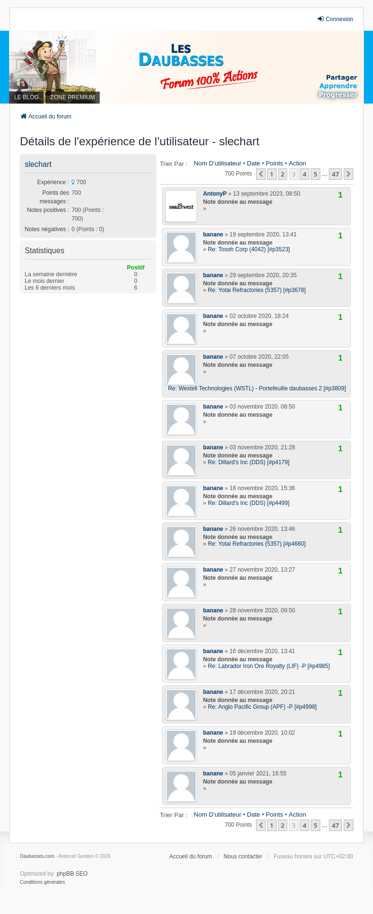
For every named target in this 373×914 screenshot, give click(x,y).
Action (297, 163)
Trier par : (173, 163)
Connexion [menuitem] (335, 19)
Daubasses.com (37, 856)
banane (213, 234)
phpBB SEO (72, 873)
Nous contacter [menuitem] (242, 856)
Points (274, 163)
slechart (37, 164)
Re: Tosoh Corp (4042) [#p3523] (249, 249)
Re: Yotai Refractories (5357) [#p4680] (256, 543)
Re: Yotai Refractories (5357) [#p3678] (256, 290)
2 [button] (282, 174)
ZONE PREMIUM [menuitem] (72, 97)
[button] (261, 174)
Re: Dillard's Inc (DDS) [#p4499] (248, 503)
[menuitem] (42, 882)
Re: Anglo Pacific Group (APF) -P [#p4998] (262, 706)
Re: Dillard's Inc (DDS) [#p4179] (248, 462)
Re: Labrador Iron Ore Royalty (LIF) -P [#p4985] (269, 666)
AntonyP (214, 193)
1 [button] (271, 174)
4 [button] (304, 174)
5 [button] (315, 174)
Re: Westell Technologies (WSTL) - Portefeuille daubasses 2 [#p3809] (257, 388)
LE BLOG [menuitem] (26, 97)
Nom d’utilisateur (217, 163)
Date (253, 163)
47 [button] (335, 174)
